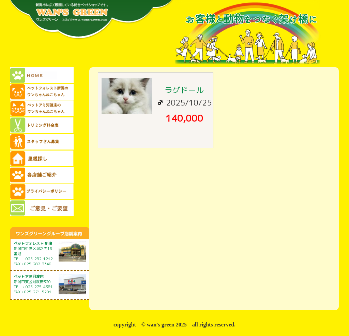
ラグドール (184, 90)
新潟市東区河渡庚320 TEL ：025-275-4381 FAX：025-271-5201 (33, 284)
